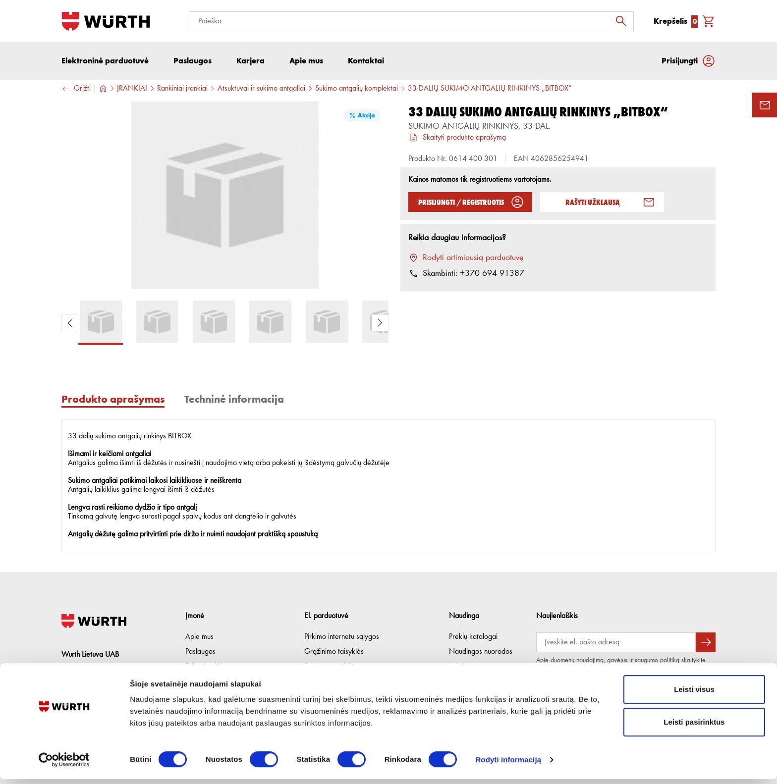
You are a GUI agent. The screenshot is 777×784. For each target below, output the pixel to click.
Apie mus (199, 637)
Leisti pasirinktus (694, 727)
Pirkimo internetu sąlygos (341, 637)
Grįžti (76, 90)
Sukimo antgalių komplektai (356, 89)
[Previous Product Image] (69, 323)
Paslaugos (200, 652)
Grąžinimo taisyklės (334, 652)
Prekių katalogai (473, 637)
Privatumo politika (331, 667)
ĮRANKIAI (132, 89)
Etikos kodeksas (209, 667)
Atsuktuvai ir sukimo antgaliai (261, 89)
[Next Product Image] (380, 323)
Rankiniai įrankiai (182, 89)
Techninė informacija (234, 400)
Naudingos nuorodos (480, 652)
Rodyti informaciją (508, 764)
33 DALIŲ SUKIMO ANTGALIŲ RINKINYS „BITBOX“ (490, 89)
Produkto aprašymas (113, 400)
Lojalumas (464, 667)
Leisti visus (694, 694)
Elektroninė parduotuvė (105, 61)
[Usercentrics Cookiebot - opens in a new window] (64, 764)
